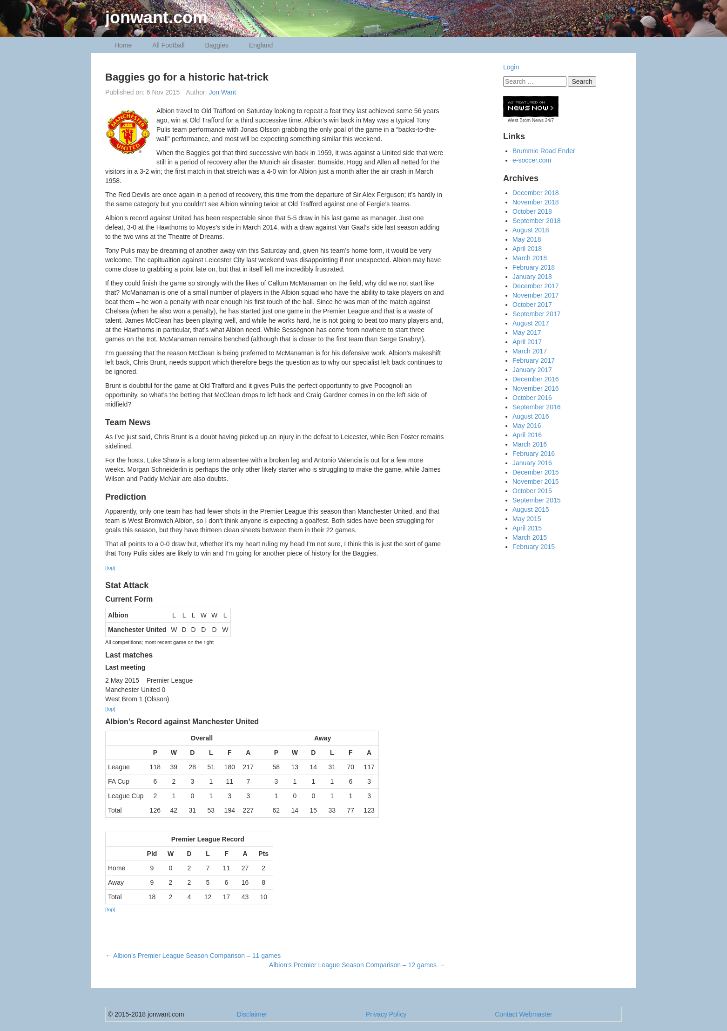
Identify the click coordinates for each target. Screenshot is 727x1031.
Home (123, 45)
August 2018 (530, 230)
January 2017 (532, 369)
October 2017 (532, 304)
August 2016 (530, 416)
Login (511, 67)
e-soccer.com (531, 160)
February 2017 (533, 360)
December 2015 (535, 472)
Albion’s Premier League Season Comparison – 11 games (193, 955)
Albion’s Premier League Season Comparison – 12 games (357, 965)
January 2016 (532, 463)
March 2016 (529, 444)
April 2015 (527, 528)
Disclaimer (252, 1014)
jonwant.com (156, 17)
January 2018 (532, 276)
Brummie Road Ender (543, 151)
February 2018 (533, 267)
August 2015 (530, 509)
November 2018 (535, 202)
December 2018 (535, 193)
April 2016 (527, 435)
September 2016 (536, 407)
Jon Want (222, 92)
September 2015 (536, 500)
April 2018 (527, 248)
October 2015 (532, 491)
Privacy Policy (386, 1014)
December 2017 (535, 286)
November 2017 (535, 295)
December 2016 (535, 379)
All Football (168, 45)
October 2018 (532, 211)
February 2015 (533, 546)
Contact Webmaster (523, 1014)
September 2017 (536, 314)
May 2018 (526, 239)
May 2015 (526, 518)
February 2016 (533, 453)
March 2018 (529, 258)
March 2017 (529, 351)
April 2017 (527, 342)
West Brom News (526, 120)
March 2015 (529, 537)
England (261, 45)
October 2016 (532, 397)
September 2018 (536, 220)
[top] (110, 567)
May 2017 (526, 332)
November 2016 (535, 388)
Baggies (217, 45)
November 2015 (535, 481)
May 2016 (526, 425)
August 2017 (530, 323)
